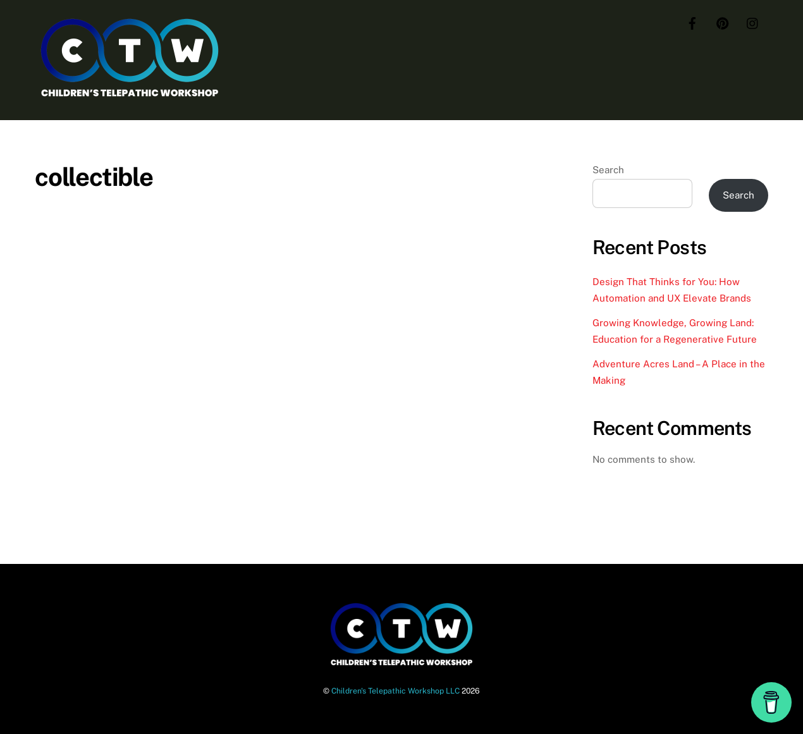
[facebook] (692, 22)
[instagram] (753, 22)
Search (608, 169)
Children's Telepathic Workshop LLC (395, 690)
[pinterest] (722, 22)
